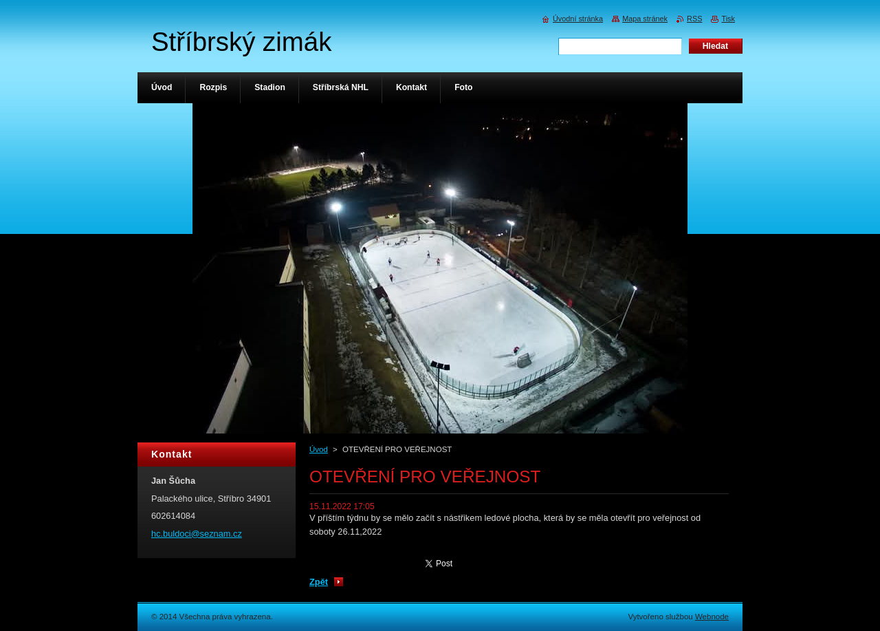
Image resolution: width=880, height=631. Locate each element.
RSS (694, 18)
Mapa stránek (645, 18)
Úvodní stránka (578, 18)
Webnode (712, 616)
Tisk (728, 18)
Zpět (318, 582)
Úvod (318, 449)
